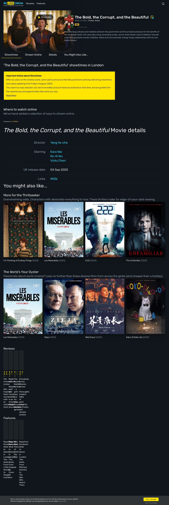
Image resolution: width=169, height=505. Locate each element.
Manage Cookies (64, 474)
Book (25, 455)
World (97, 20)
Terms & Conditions (66, 461)
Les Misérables (51, 260)
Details (53, 54)
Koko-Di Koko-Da (134, 337)
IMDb (53, 178)
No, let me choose (151, 503)
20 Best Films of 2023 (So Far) (93, 418)
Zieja (46, 337)
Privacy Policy (64, 468)
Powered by (11, 121)
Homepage (27, 449)
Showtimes (11, 54)
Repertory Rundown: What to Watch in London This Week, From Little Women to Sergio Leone (19, 420)
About (60, 449)
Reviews (29, 3)
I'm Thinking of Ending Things (17, 260)
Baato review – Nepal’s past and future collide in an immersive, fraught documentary (56, 379)
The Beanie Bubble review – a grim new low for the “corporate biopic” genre (95, 379)
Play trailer (14, 16)
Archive (60, 455)
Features (41, 3)
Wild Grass (90, 337)
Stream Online (33, 54)
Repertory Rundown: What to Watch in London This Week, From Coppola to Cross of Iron (58, 420)
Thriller (91, 20)
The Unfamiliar (133, 260)
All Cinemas (44, 449)
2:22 (87, 260)
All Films (27, 461)
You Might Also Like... (76, 54)
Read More (62, 501)
